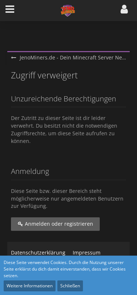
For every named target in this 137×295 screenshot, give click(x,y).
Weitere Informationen (30, 286)
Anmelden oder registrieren (55, 223)
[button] (10, 10)
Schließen (70, 286)
